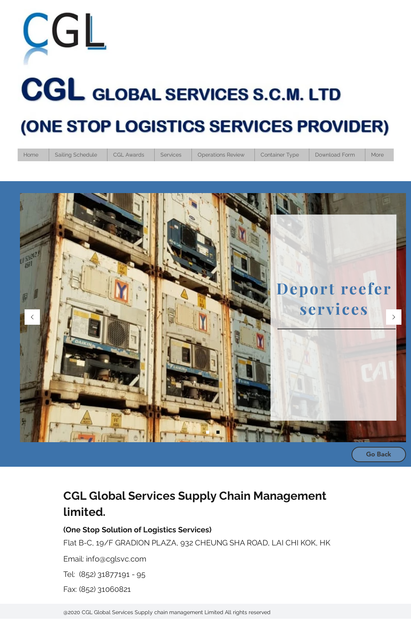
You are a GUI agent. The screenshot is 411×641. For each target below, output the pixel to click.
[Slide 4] (218, 432)
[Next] (393, 317)
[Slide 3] (207, 432)
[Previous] (32, 317)
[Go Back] (379, 454)
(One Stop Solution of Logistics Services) (137, 529)
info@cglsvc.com (116, 558)
